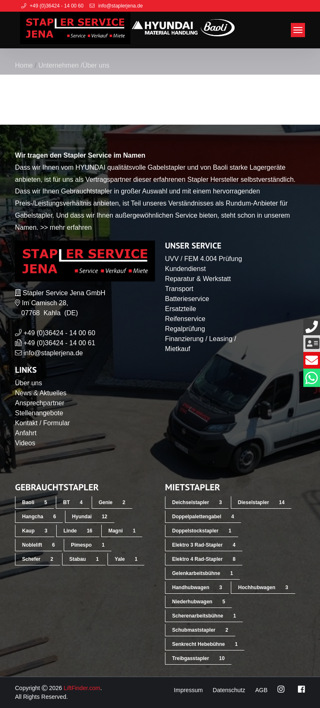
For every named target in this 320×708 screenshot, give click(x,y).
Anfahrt (26, 433)
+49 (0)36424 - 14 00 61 (59, 342)
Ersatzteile (180, 308)
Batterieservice (187, 298)
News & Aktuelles (41, 393)
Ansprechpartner (39, 403)
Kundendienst (185, 268)
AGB (261, 690)
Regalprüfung (185, 328)
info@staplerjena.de (53, 353)
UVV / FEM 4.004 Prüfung (203, 258)
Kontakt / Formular (42, 423)
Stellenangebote (39, 413)
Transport (179, 288)
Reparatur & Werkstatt (198, 278)
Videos (25, 443)
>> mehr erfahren (66, 227)
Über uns (28, 383)
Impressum (188, 690)
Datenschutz (229, 690)
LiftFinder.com (82, 688)
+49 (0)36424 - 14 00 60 (59, 332)
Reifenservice (185, 318)
